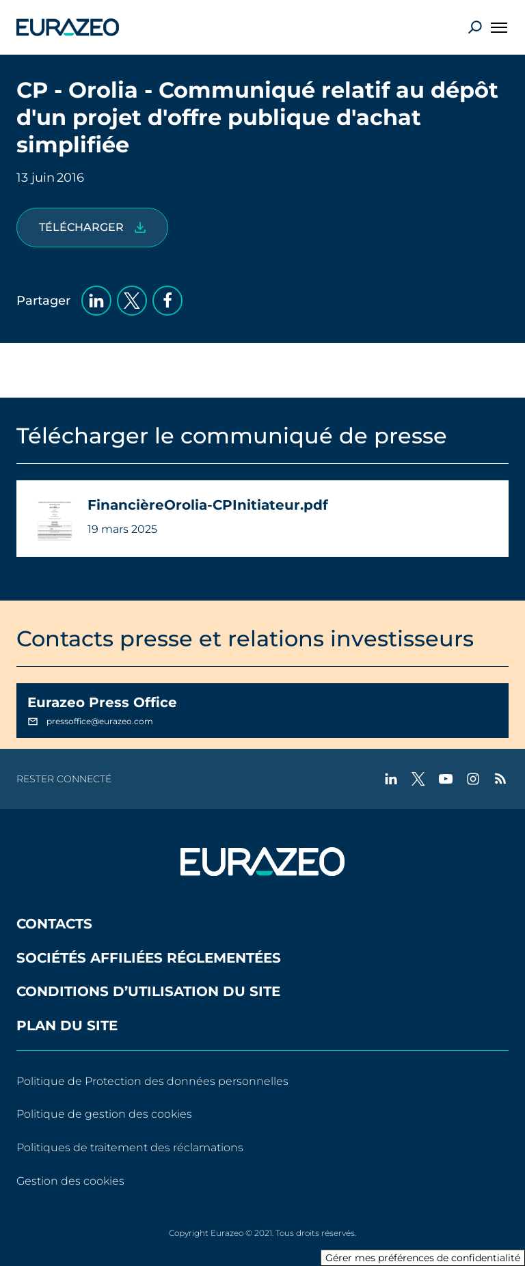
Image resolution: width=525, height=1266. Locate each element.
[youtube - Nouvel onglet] (446, 779)
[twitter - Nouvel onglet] (418, 779)
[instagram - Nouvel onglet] (473, 779)
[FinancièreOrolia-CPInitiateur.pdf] (92, 227)
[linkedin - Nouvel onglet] (391, 779)
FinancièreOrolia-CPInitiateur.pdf (208, 505)
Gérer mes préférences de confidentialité (422, 1258)
